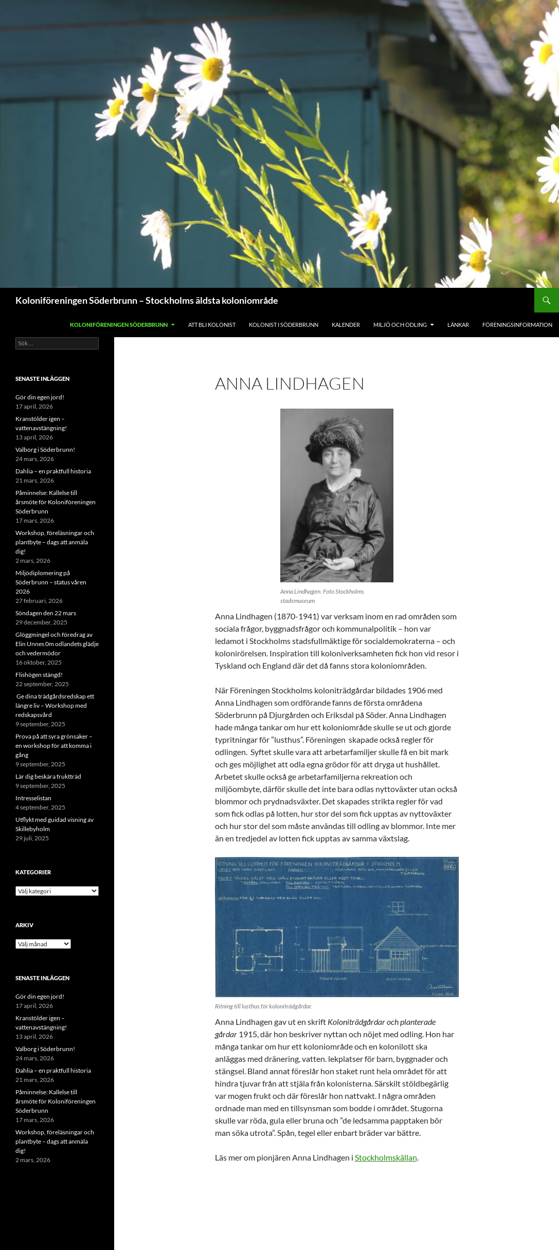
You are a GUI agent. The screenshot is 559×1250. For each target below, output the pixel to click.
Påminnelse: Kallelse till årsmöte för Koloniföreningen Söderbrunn (55, 502)
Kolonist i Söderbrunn (283, 324)
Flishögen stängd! (39, 674)
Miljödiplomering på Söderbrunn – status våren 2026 (50, 582)
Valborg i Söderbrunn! (45, 449)
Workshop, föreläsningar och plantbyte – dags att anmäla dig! (54, 542)
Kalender (346, 324)
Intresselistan (33, 798)
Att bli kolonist (212, 324)
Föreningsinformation (517, 324)
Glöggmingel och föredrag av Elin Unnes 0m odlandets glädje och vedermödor (57, 644)
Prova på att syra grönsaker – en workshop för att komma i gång (54, 745)
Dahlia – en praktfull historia (53, 471)
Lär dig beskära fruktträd (48, 776)
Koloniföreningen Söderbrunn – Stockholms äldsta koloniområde (146, 300)
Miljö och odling (400, 324)
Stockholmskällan (386, 1157)
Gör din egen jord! (39, 397)
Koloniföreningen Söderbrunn (119, 324)
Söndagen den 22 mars (45, 613)
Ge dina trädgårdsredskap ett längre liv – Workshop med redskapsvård (54, 705)
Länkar (458, 324)
